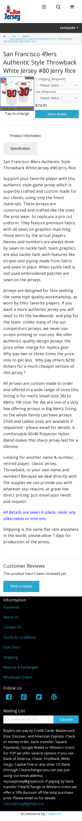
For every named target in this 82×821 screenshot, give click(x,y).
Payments (11, 607)
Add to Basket (56, 114)
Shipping (10, 657)
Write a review (21, 586)
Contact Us (12, 627)
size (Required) (45, 92)
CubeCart (53, 813)
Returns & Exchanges (20, 667)
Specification (20, 148)
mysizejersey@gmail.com (23, 803)
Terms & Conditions (19, 637)
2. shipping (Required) (50, 79)
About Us (11, 617)
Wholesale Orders (18, 677)
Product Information (25, 136)
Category (69, 28)
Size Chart (11, 647)
